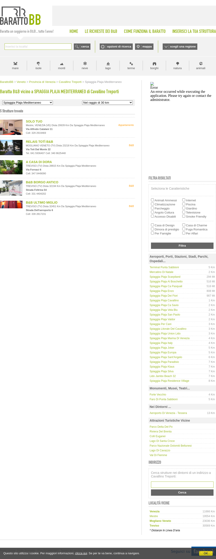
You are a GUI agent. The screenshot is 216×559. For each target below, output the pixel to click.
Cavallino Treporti (70, 82)
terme (131, 68)
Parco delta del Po (161, 426)
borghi (154, 68)
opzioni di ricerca (119, 46)
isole (39, 68)
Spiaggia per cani (160, 324)
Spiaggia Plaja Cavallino (164, 300)
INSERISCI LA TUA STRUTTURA (194, 31)
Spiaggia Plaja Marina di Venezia (169, 338)
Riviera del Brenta (160, 431)
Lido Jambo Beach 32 (163, 376)
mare (15, 68)
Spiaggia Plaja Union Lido (165, 333)
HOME (74, 31)
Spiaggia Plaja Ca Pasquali (166, 286)
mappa (147, 46)
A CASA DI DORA (39, 162)
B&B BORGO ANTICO (42, 182)
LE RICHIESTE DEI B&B (101, 31)
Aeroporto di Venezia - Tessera (168, 413)
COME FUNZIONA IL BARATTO (145, 31)
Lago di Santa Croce (162, 441)
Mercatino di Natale (161, 272)
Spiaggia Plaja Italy (161, 343)
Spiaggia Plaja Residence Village (169, 380)
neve (85, 68)
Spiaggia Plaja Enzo (162, 291)
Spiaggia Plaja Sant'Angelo (166, 357)
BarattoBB (6, 82)
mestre (154, 516)
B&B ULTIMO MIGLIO (42, 202)
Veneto (21, 82)
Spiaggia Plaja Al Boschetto (166, 281)
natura (177, 68)
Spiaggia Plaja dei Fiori (164, 295)
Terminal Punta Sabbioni (164, 267)
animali (200, 68)
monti (61, 68)
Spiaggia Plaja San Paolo (165, 314)
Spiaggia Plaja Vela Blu (164, 309)
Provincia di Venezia (42, 82)
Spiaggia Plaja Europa (163, 352)
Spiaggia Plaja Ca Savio (164, 305)
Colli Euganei (158, 436)
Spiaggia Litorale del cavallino (168, 328)
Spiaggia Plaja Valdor (162, 319)
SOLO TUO (34, 121)
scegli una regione (183, 46)
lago (108, 68)
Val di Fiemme (158, 455)
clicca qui (81, 553)
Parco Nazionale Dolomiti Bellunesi (171, 445)
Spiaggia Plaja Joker (162, 347)
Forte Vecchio (158, 394)
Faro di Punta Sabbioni (164, 399)
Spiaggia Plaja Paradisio (164, 362)
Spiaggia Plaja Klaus (162, 366)
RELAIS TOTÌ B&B (39, 141)
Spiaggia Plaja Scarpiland (165, 276)
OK (206, 553)
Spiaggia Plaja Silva (161, 371)
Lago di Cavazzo (160, 450)
